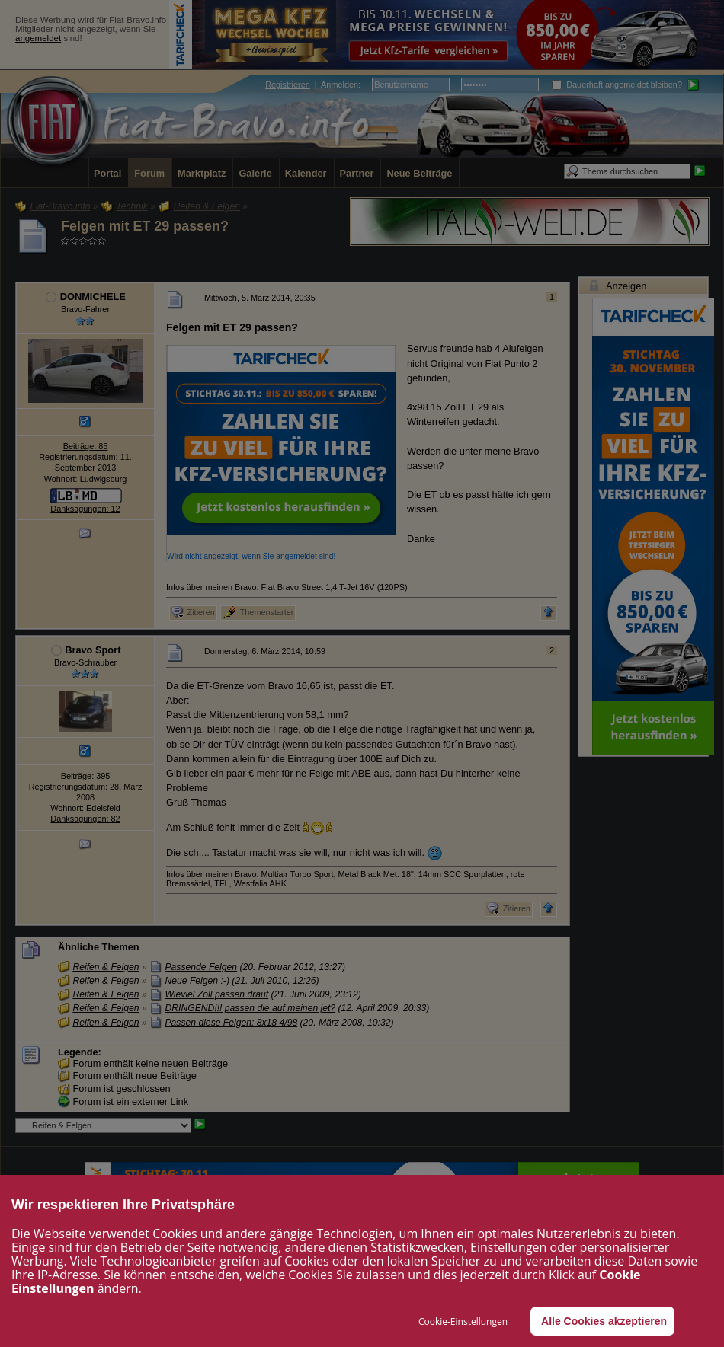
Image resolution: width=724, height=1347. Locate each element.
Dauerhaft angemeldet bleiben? (617, 84)
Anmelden (339, 84)
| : (312, 84)
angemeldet (38, 38)
